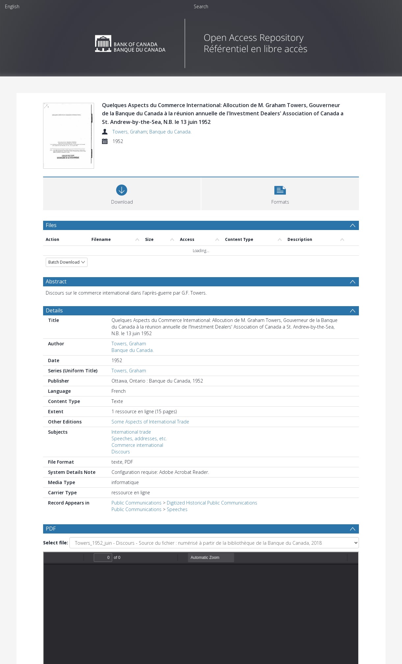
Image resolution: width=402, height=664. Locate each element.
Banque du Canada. (170, 132)
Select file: (55, 542)
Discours (121, 451)
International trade (131, 432)
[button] (280, 193)
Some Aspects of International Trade (150, 422)
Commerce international (137, 445)
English (12, 6)
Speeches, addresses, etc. (139, 438)
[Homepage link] (201, 41)
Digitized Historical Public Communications (212, 503)
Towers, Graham (130, 132)
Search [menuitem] (201, 6)
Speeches (177, 509)
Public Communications (137, 503)
